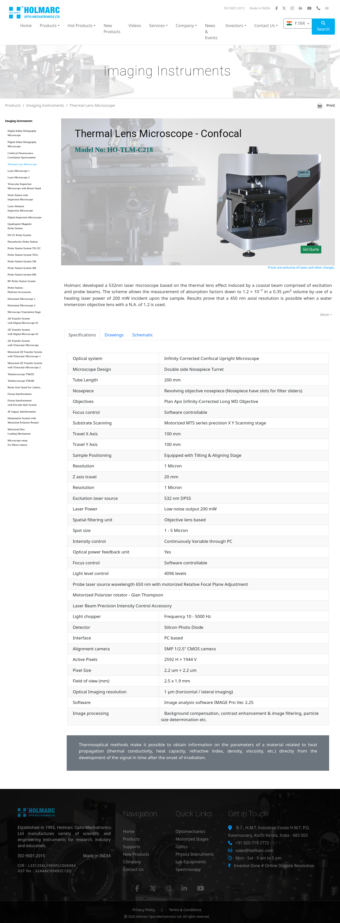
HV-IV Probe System (19, 235)
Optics (182, 846)
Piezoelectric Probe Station (23, 241)
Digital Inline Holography (31, 134)
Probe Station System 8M (22, 274)
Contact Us (133, 869)
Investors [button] (234, 25)
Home (26, 25)
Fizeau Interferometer (20, 393)
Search (323, 26)
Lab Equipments (191, 862)
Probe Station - (31, 290)
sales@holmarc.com (254, 850)
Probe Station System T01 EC (24, 248)
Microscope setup (31, 443)
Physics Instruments (195, 854)
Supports (131, 846)
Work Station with (31, 198)
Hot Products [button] (80, 25)
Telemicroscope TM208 (21, 380)
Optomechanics (190, 831)
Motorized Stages (192, 839)
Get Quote (311, 249)
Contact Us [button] (264, 25)
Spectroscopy (188, 869)
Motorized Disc (31, 432)
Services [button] (157, 25)
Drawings (114, 335)
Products (13, 105)
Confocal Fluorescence (31, 156)
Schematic (142, 335)
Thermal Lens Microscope (92, 105)
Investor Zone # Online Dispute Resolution (274, 865)
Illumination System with (31, 421)
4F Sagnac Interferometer (22, 411)
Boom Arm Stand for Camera (24, 387)
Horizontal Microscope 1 (21, 298)
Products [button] (48, 25)
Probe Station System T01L (23, 254)
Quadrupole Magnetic (31, 227)
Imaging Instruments (45, 105)
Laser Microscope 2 (19, 177)
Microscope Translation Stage (24, 311)
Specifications (82, 335)
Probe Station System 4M (22, 267)
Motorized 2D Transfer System (31, 355)
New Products (112, 28)
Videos (135, 25)
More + (326, 314)
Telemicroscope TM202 (21, 374)
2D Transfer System (31, 321)
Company (132, 862)
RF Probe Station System (22, 281)
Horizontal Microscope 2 (21, 305)
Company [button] (185, 25)
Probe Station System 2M (22, 261)
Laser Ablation (31, 209)
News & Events (211, 31)
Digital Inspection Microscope (24, 217)
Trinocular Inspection (31, 187)
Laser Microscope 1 (19, 170)
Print (326, 105)
